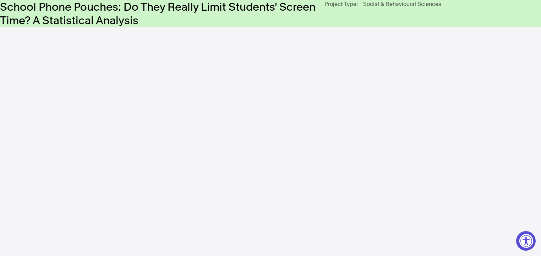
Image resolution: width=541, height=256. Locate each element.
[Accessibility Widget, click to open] (526, 241)
